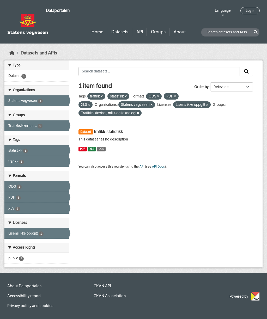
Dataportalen (58, 10)
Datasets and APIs (39, 53)
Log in (250, 11)
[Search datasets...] (159, 71)
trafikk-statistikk (108, 131)
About (180, 32)
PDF (82, 149)
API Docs (158, 166)
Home (97, 32)
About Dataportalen (24, 286)
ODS (101, 149)
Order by (201, 87)
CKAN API (102, 286)
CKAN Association (110, 295)
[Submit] (246, 71)
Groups (158, 32)
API (139, 32)
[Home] (12, 53)
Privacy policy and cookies (30, 305)
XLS (91, 149)
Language (223, 10)
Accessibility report (24, 295)
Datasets (119, 32)
